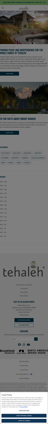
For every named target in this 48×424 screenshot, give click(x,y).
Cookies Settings (24, 410)
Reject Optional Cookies (24, 416)
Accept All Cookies (24, 421)
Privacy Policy (24, 407)
